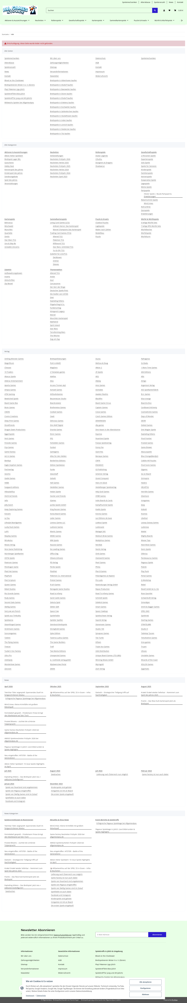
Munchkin (9, 229)
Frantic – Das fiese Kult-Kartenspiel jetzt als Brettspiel (158, 702)
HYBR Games (101, 496)
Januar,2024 (9, 784)
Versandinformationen (59, 71)
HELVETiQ (145, 487)
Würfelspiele (146, 233)
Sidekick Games (102, 602)
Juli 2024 (99, 771)
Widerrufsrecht (102, 76)
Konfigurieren (145, 988)
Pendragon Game (11, 567)
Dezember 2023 (56, 784)
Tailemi (7, 638)
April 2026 (9, 686)
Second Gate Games (13, 602)
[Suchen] (99, 10)
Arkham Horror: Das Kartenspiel (65, 226)
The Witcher (55, 335)
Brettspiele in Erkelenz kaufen (62, 102)
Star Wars (54, 329)
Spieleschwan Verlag (104, 615)
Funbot (53, 447)
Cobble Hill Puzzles (148, 460)
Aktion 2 (99, 367)
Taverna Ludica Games (59, 638)
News (171, 2)
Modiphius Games (103, 540)
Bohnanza (9, 222)
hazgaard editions (12, 487)
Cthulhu (99, 159)
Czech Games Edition (104, 416)
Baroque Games (102, 456)
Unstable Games (147, 655)
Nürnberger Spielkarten (14, 553)
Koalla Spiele (101, 509)
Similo (7, 236)
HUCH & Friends (11, 496)
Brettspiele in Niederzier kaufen (63, 129)
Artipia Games (10, 390)
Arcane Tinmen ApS (58, 385)
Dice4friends (10, 425)
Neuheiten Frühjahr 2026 (60, 159)
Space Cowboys (102, 611)
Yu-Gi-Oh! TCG (58, 250)
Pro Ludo (99, 580)
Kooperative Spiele (148, 180)
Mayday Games (11, 536)
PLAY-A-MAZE (55, 363)
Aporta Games (10, 385)
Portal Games (146, 576)
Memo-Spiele (146, 187)
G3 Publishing (101, 469)
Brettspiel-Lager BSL (13, 159)
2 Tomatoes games (57, 372)
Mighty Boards (147, 536)
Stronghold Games (57, 629)
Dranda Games (56, 429)
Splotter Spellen (56, 620)
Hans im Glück (101, 483)
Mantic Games (56, 531)
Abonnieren (157, 934)
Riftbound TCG (59, 243)
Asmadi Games (56, 390)
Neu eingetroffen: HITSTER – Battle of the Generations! (21, 756)
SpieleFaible (55, 615)
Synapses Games (102, 633)
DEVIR (143, 421)
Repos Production (103, 589)
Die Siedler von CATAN (59, 294)
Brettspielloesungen (58, 359)
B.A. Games (145, 394)
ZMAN (52, 669)
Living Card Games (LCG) (60, 222)
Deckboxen (57, 257)
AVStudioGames (56, 394)
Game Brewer (146, 447)
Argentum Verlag (148, 385)
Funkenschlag (55, 308)
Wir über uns (55, 58)
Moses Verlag (10, 545)
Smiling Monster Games (14, 359)
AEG (97, 376)
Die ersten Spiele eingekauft (62, 794)
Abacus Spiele (10, 376)
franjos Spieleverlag (103, 443)
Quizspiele (145, 210)
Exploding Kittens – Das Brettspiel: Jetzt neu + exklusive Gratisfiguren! (23, 778)
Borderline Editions (57, 460)
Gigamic (144, 469)
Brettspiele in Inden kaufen (61, 120)
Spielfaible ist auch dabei (15, 798)
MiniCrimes (148, 203)
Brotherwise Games (58, 407)
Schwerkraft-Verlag (148, 598)
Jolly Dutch (9, 505)
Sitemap (53, 67)
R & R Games (55, 584)
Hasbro (144, 483)
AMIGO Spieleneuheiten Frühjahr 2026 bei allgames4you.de (21, 739)
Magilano (53, 367)
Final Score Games (148, 465)
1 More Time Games (149, 367)
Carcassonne (55, 283)
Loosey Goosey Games (150, 522)
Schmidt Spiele (101, 598)
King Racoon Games (58, 509)
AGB (97, 63)
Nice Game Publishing (13, 549)
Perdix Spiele (55, 567)
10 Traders (9, 372)
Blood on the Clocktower (14, 80)
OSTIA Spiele (10, 558)
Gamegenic (54, 452)
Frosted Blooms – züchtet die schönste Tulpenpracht (20, 722)
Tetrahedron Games (149, 638)
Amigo (143, 381)
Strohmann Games (12, 629)
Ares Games (100, 385)
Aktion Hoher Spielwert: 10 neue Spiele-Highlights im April (24, 765)
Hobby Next (9, 166)
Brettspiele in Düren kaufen (61, 94)
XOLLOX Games (147, 664)
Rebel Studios (10, 589)
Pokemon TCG (58, 240)
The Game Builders (57, 642)
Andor (52, 276)
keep (143, 505)
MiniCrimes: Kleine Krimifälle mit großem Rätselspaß (21, 705)
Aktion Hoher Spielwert (14, 156)
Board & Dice (146, 403)
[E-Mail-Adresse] (121, 934)
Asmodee (99, 390)
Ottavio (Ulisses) (56, 558)
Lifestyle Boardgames (13, 522)
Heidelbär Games (57, 487)
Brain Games (10, 407)
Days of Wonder (147, 416)
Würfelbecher (146, 229)
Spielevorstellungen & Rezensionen (18, 820)
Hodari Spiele (55, 491)
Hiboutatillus (10, 491)
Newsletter (54, 76)
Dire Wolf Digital (56, 425)
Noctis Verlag (101, 549)
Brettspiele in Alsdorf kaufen (61, 85)
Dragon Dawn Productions (15, 429)
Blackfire (99, 398)
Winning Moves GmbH (104, 660)
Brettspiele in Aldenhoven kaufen (63, 80)
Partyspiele (145, 190)
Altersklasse (145, 2)
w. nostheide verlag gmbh (60, 660)
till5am (98, 642)
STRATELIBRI (146, 624)
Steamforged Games (13, 624)
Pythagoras (145, 359)
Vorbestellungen (56, 156)
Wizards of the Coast (149, 660)
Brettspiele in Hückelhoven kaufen (64, 116)
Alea (52, 381)
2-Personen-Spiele (148, 156)
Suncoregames (10, 633)
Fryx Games (9, 447)
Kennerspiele (146, 176)
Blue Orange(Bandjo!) (149, 456)
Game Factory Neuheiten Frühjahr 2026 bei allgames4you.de (22, 731)
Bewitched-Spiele (11, 398)
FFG (51, 438)
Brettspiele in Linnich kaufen (61, 125)
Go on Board (146, 474)
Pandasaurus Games (149, 558)
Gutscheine (9, 162)
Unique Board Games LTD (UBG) (108, 655)
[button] (164, 10)
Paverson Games (11, 562)
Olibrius (144, 553)
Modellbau (100, 233)
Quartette (8, 233)
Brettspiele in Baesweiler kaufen (63, 89)
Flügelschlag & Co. (57, 304)
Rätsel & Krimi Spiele (149, 200)
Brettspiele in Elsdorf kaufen (61, 98)
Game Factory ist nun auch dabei (155, 774)
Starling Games (147, 620)
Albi (142, 376)
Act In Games (10, 456)
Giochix (7, 474)
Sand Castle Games (57, 598)
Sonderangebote (11, 176)
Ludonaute (100, 527)
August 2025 (146, 686)
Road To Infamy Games (105, 593)
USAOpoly (8, 660)
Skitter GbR (54, 607)
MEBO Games (55, 536)
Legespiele (145, 183)
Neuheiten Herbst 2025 (59, 162)
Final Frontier (146, 438)
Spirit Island (55, 325)
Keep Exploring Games (14, 509)
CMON (7, 412)
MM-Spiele (54, 540)
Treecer (8, 646)
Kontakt (180, 2)
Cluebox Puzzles (102, 222)
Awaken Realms (102, 394)
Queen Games (10, 584)
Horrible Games (147, 491)
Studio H (144, 629)
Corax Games (101, 412)
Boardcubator (55, 403)
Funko (52, 469)
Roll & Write (146, 207)
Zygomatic (145, 669)
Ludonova (145, 527)
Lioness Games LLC (57, 522)
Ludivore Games (56, 527)
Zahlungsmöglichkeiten (59, 63)
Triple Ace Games (102, 646)
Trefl (52, 646)
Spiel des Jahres (11, 180)
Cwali (52, 416)
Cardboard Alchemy (149, 407)
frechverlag (9, 469)
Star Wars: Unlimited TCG (63, 247)
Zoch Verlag (100, 669)
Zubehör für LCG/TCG (58, 254)
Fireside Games (11, 443)
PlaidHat (53, 571)
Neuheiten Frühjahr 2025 (60, 166)
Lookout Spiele (101, 522)
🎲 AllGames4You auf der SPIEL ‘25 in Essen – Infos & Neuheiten (70, 693)
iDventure (145, 496)
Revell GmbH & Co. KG (150, 589)
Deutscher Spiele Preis (59, 290)
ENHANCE (99, 465)
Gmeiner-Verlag (102, 474)
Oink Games (100, 553)
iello (6, 500)
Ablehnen (145, 994)
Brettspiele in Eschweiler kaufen (63, 107)
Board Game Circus (103, 403)
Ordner (56, 261)
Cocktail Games (56, 412)
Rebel (143, 584)
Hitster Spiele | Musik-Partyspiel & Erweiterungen (157, 195)
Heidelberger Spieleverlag (106, 487)
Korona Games (101, 514)
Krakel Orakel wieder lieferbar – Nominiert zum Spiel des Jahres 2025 (160, 693)
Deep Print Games (12, 421)
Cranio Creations (11, 416)
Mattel (143, 531)
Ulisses (144, 651)
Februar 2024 (146, 771)
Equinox (99, 434)
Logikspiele (100, 226)
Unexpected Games (58, 655)
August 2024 (55, 771)
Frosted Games (147, 443)
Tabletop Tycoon (147, 633)
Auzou (98, 359)
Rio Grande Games (12, 593)
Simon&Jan (145, 602)
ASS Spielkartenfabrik (149, 390)
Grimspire (145, 478)
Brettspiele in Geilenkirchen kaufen (64, 111)
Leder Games (55, 518)
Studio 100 (100, 629)
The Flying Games (12, 642)
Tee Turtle (100, 638)
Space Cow (54, 611)
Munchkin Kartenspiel (59, 318)
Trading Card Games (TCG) (60, 233)
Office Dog (54, 553)
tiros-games (146, 642)
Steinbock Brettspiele (58, 624)
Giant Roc (99, 452)
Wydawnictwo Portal (58, 664)
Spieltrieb (145, 615)
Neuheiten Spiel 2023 (58, 176)
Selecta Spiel (55, 602)
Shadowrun (100, 166)
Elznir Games (55, 434)
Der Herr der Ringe (57, 287)
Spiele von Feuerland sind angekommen (21, 787)
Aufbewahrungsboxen (13, 273)
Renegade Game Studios (60, 589)
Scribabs (144, 363)
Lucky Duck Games (12, 527)
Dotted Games (146, 425)
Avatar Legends (102, 156)
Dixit (52, 297)
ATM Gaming (10, 394)
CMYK (98, 460)
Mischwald (9, 226)
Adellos (53, 376)
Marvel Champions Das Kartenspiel (67, 229)
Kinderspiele (146, 169)
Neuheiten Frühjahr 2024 (60, 173)
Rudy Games (10, 598)
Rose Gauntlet (146, 593)
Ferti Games (9, 438)
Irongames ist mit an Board (62, 791)
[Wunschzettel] (169, 10)
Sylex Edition (55, 633)
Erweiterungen (147, 214)
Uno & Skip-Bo (10, 243)
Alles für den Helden (58, 456)
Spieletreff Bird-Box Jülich (15, 94)
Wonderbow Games (12, 664)
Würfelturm (145, 236)
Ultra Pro (8, 655)
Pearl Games (101, 562)
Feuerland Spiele (102, 438)
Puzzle (98, 236)
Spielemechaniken (129, 2)
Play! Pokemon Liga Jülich (15, 89)
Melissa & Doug (102, 363)
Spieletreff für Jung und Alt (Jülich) (18, 98)
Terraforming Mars (57, 332)
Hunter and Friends (58, 496)
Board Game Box (11, 403)
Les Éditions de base (104, 518)
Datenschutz (41, 996)
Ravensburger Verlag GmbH (107, 584)
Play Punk (145, 571)
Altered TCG (57, 236)
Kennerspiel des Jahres (14, 169)
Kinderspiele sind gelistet (61, 787)
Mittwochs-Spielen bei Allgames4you (19, 102)
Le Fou (7, 518)
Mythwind (54, 322)
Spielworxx (9, 620)
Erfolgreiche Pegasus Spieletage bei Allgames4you (25, 698)
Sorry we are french (12, 611)
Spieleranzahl (159, 2)
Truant (143, 646)
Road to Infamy (56, 593)
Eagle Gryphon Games (13, 465)
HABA (7, 483)
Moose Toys (145, 540)
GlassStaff (54, 474)
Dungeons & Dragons (104, 162)
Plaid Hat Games (11, 571)
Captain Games (102, 407)
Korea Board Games (58, 514)
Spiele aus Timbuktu (13, 615)
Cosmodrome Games (149, 412)
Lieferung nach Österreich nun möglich (112, 774)
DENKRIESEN (101, 421)
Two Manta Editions (58, 651)
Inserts (7, 276)
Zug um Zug (55, 339)
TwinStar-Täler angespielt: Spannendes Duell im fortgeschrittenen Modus (24, 693)
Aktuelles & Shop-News (59, 820)
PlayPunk (8, 576)
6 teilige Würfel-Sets (149, 222)
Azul (52, 280)
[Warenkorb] (178, 10)
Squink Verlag (101, 620)
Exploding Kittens (57, 301)
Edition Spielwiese (57, 465)
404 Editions (146, 372)
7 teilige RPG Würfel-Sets (151, 226)
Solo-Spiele (145, 162)
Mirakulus (9, 540)
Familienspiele (147, 173)
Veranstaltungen (11, 183)
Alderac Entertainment (14, 381)
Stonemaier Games (103, 624)
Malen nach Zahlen (103, 229)
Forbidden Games (57, 443)
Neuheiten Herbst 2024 (59, 169)
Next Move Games (148, 545)
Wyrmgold (100, 664)
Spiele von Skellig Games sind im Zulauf (21, 794)
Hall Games (54, 483)
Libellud (144, 518)
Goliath (53, 478)
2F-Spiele (99, 372)
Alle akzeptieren (145, 982)
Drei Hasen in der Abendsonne (108, 429)
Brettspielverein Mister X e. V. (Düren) (20, 85)
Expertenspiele (147, 159)
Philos (98, 567)
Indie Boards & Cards (104, 500)
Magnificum (9, 363)
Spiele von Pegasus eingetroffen (18, 791)
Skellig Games (10, 607)
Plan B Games (101, 571)
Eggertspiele (9, 434)
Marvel (53, 315)
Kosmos (144, 514)
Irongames (145, 500)
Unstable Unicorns (12, 247)
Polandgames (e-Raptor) (105, 576)
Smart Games (101, 607)
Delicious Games (56, 421)
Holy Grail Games (102, 491)
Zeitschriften (10, 280)
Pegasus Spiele (147, 562)
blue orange (146, 398)
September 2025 (102, 686)
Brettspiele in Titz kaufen (60, 133)
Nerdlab (99, 545)
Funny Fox (100, 447)
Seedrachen (56, 774)
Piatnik (143, 567)
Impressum (30, 996)
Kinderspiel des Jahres (14, 173)
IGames (53, 500)
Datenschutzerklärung (62, 935)
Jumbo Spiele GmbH (58, 505)
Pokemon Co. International (60, 576)
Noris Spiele (146, 549)
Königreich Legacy (57, 311)
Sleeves (56, 264)
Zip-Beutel (9, 283)
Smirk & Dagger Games (150, 607)
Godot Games (10, 478)
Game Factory (10, 452)
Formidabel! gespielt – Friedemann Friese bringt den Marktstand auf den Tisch (24, 714)
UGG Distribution (102, 651)
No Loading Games (57, 549)
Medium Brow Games (104, 536)
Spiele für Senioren (148, 166)
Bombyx (8, 460)
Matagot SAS (101, 531)
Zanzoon (8, 669)
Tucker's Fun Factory (13, 651)
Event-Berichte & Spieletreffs (107, 820)
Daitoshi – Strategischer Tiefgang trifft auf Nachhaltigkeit (112, 693)
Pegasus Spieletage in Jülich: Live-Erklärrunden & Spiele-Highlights (24, 748)
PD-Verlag (54, 562)
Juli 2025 (8, 771)
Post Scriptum (10, 580)
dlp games (100, 425)
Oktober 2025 (55, 686)
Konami (8, 514)
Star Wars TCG (10, 240)
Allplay (98, 381)
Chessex (8, 367)
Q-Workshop (146, 580)
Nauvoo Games (56, 545)
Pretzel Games (56, 580)
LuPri (7, 531)
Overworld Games (103, 558)
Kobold (144, 509)
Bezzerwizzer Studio (58, 398)
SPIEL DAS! (145, 611)
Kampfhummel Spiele (104, 505)
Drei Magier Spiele (148, 429)
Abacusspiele (146, 452)
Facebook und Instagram (15, 801)
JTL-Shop (174, 1000)
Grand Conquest (102, 478)
